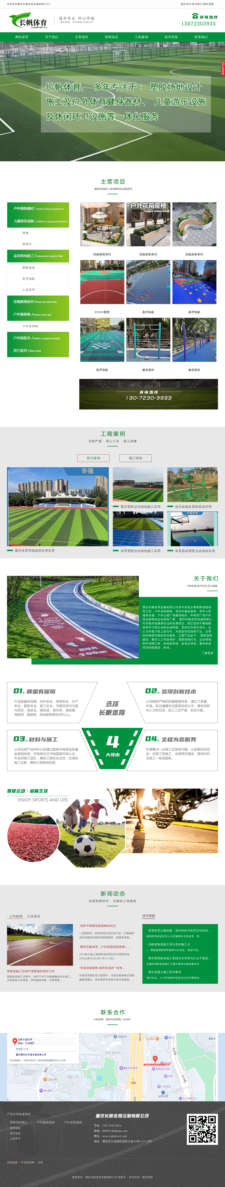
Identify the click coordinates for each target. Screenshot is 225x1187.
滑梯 (25, 233)
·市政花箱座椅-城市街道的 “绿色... (102, 967)
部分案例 (93, 458)
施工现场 (135, 458)
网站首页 (22, 37)
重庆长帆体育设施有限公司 (101, 1177)
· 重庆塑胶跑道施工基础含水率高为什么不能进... (179, 958)
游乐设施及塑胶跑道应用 (193, 506)
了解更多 (208, 653)
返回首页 (186, 4)
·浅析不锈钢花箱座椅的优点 (97, 925)
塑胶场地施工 (19, 1122)
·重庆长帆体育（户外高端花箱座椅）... (105, 946)
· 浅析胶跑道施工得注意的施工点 (168, 944)
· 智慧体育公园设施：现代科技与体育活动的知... (179, 930)
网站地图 (208, 4)
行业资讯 (33, 916)
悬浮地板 (28, 278)
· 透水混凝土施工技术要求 (164, 972)
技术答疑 (171, 37)
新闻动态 (111, 37)
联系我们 (197, 4)
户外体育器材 (73, 1122)
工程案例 (141, 37)
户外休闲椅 (30, 326)
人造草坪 (28, 290)
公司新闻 (16, 916)
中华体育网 (27, 1162)
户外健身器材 (46, 1122)
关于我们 (52, 37)
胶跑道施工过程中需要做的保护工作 (31, 971)
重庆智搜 (147, 1177)
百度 (40, 1162)
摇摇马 (27, 244)
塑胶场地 (28, 267)
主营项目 (81, 37)
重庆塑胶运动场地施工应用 (141, 506)
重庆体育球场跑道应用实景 (35, 550)
